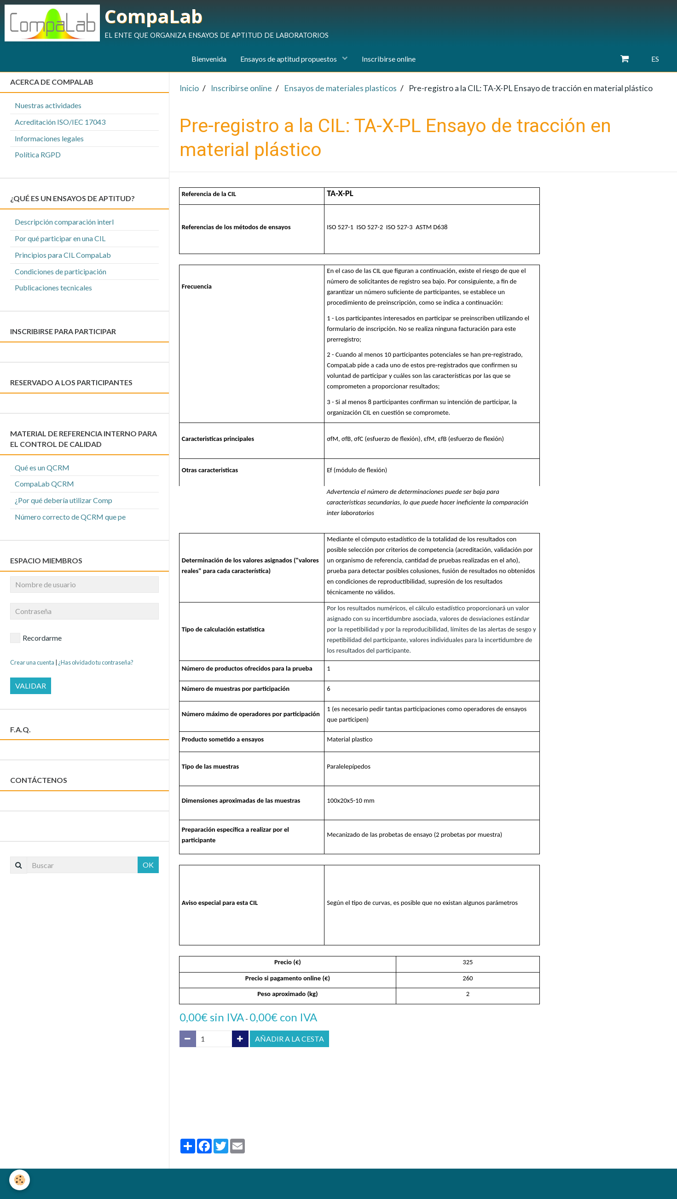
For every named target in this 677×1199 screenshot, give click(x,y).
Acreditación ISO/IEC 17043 (60, 121)
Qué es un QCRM (42, 467)
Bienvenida (208, 58)
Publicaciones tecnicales (53, 287)
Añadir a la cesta (289, 1038)
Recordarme (36, 638)
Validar (30, 685)
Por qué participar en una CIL (60, 238)
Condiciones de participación (60, 271)
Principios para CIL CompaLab (63, 254)
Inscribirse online (389, 58)
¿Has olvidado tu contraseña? (95, 662)
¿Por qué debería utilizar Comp (63, 500)
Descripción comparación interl (64, 221)
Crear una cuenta (32, 662)
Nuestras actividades (48, 105)
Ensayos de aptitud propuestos (289, 58)
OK (148, 864)
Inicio (189, 88)
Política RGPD (38, 154)
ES (655, 58)
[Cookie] (19, 1180)
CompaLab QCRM (44, 483)
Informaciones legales (49, 138)
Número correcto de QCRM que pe (70, 516)
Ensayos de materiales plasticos (340, 88)
